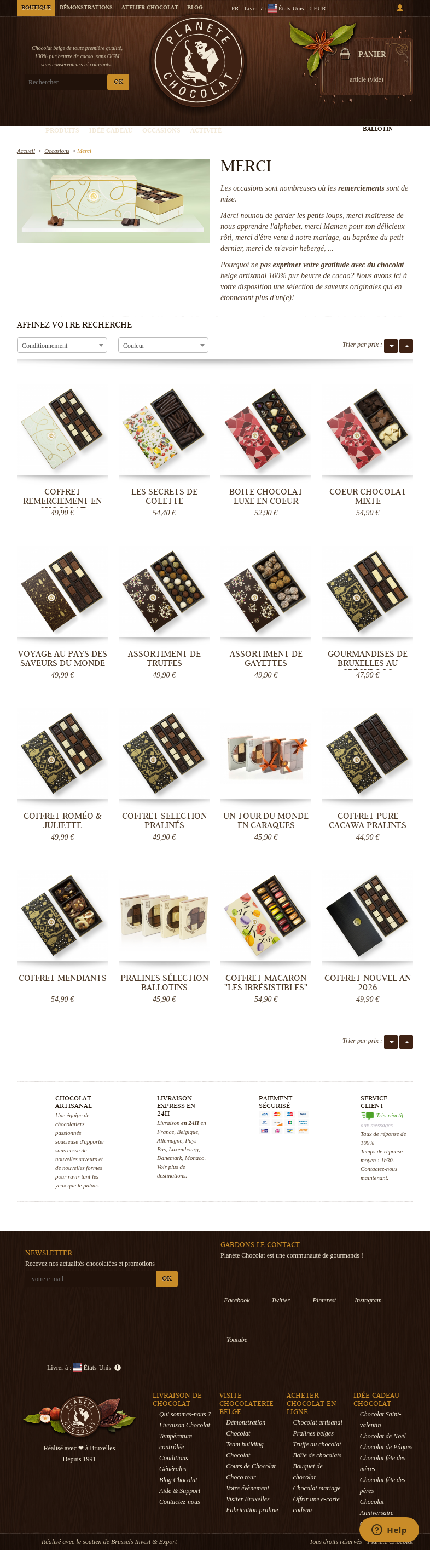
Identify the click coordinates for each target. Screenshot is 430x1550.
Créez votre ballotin (377, 125)
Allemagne (169, 1140)
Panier (372, 55)
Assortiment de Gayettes (266, 658)
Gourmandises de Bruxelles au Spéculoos (368, 663)
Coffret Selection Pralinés (164, 820)
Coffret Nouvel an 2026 (367, 983)
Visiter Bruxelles (247, 1499)
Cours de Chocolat (251, 1466)
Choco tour (240, 1477)
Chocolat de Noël (383, 1436)
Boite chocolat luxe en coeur (266, 496)
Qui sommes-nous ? (185, 1414)
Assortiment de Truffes (164, 658)
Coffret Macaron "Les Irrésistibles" (265, 983)
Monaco (194, 1158)
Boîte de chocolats (317, 1455)
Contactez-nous (179, 1502)
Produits (62, 131)
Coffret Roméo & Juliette (63, 820)
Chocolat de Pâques (386, 1447)
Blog (194, 8)
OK (118, 82)
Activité (206, 131)
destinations (171, 1175)
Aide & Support (179, 1491)
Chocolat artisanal (317, 1422)
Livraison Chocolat (184, 1425)
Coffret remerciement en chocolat (62, 501)
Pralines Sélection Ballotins (164, 983)
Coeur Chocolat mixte (367, 496)
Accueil (26, 150)
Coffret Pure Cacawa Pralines (367, 820)
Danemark (169, 1158)
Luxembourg (184, 1149)
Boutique (36, 8)
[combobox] (62, 345)
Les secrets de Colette (164, 496)
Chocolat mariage (317, 1488)
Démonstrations (86, 8)
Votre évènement (247, 1488)
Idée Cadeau (110, 131)
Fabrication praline (252, 1510)
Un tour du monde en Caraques (266, 820)
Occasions (161, 131)
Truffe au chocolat (317, 1444)
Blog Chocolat (178, 1480)
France (165, 1131)
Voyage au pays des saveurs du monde (62, 658)
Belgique (187, 1131)
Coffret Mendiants (63, 978)
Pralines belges (313, 1433)
